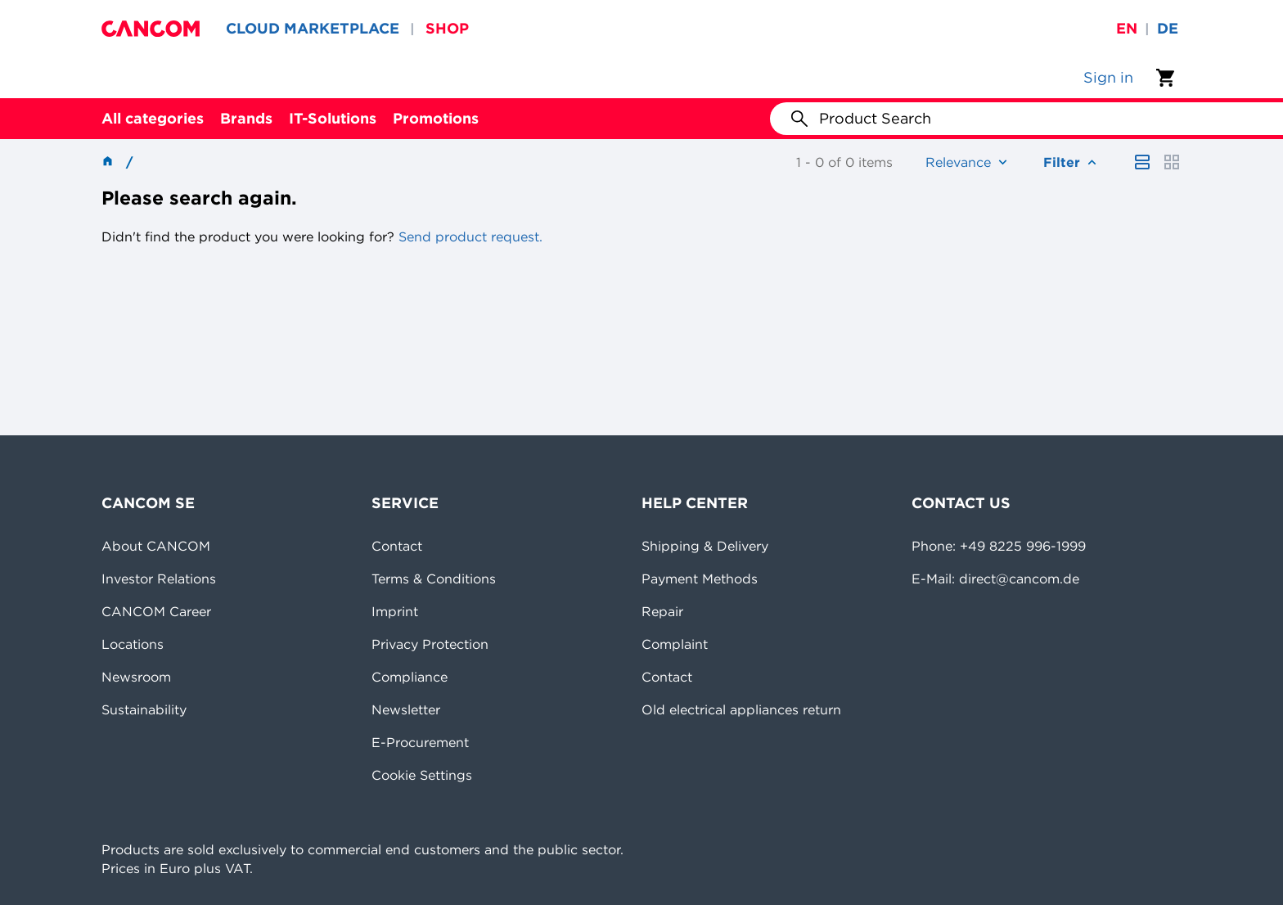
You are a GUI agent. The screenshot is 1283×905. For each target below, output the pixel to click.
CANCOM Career (156, 611)
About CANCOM (155, 546)
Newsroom (136, 677)
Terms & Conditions (433, 578)
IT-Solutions (332, 118)
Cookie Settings (421, 775)
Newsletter (405, 709)
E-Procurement (420, 742)
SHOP (447, 28)
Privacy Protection (429, 644)
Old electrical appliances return (741, 709)
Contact (396, 546)
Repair (662, 611)
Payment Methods (700, 578)
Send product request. (468, 236)
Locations (132, 644)
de (1167, 28)
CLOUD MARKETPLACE (312, 28)
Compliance (409, 677)
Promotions (436, 118)
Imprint (394, 611)
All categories (152, 118)
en (1126, 28)
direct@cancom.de (1019, 578)
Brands (246, 118)
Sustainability (144, 709)
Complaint (675, 644)
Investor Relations (158, 578)
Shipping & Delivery (705, 546)
